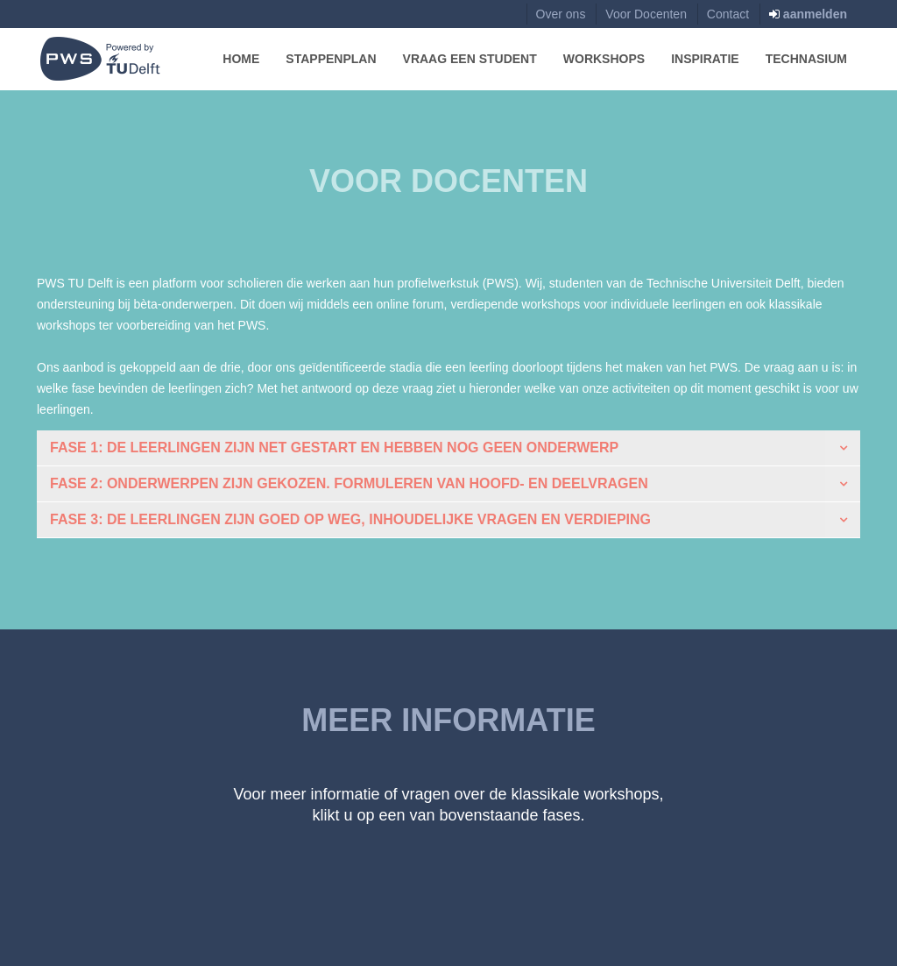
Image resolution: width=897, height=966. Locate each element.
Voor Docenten (646, 14)
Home (240, 59)
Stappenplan (331, 59)
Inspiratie (705, 59)
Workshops (604, 59)
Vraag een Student (470, 59)
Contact (728, 14)
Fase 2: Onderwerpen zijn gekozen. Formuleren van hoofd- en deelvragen (349, 483)
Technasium (806, 59)
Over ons (561, 14)
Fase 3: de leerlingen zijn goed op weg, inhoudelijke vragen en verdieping (350, 519)
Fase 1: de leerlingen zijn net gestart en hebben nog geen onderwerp (334, 447)
